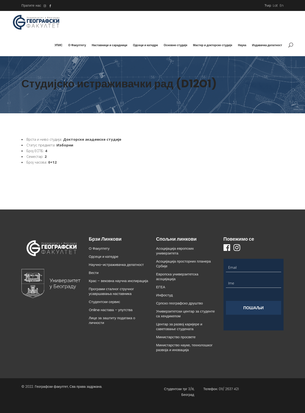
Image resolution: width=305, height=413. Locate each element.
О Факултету (99, 248)
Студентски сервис (104, 301)
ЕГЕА (160, 286)
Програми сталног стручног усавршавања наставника (111, 291)
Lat (275, 5)
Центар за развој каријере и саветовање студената (179, 326)
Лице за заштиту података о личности (112, 320)
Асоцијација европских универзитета (175, 251)
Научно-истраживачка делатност (116, 264)
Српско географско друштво (179, 303)
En (282, 5)
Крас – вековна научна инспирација (118, 280)
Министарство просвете (176, 336)
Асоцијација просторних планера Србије (183, 264)
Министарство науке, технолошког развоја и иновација (184, 347)
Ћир (267, 5)
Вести (94, 272)
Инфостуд (164, 295)
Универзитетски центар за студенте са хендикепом (185, 313)
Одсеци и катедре (103, 256)
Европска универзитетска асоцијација (177, 276)
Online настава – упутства (111, 309)
